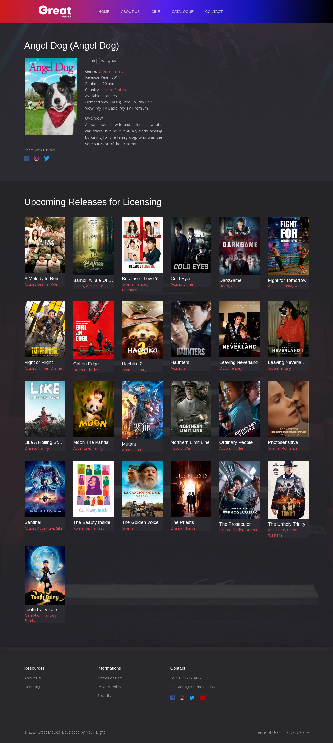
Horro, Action (230, 285)
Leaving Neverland (238, 362)
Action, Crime (182, 284)
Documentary (230, 368)
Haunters (180, 362)
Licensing (32, 686)
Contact (214, 11)
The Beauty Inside (91, 522)
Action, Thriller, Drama (43, 368)
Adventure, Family (88, 448)
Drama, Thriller (85, 369)
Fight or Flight (39, 362)
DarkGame (230, 280)
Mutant (129, 444)
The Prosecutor (235, 524)
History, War (181, 448)
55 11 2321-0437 (186, 677)
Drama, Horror (183, 528)
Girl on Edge (86, 363)
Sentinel (33, 522)
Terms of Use (109, 677)
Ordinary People (236, 442)
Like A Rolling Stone (45, 442)
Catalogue (182, 11)
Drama (128, 528)
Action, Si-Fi (180, 368)
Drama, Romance (283, 448)
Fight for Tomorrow (287, 280)
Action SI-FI (131, 449)
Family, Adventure (88, 285)
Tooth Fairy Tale (41, 609)
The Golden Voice (140, 522)
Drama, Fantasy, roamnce (136, 287)
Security (104, 695)
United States (114, 89)
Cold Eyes (181, 278)
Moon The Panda (91, 442)
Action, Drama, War (41, 284)
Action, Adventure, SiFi (43, 528)
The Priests (182, 522)
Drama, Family (111, 71)
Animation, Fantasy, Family (41, 618)
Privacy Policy (109, 686)
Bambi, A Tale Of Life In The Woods (109, 280)
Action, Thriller (231, 448)
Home (104, 11)
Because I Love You (142, 278)
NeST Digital (96, 732)
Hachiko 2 (132, 363)
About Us (130, 11)
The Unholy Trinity (286, 524)
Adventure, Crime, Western (283, 532)
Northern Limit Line (190, 442)
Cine (155, 11)
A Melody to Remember (49, 278)
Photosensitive (283, 442)
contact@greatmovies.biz (193, 686)
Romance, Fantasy (88, 528)
